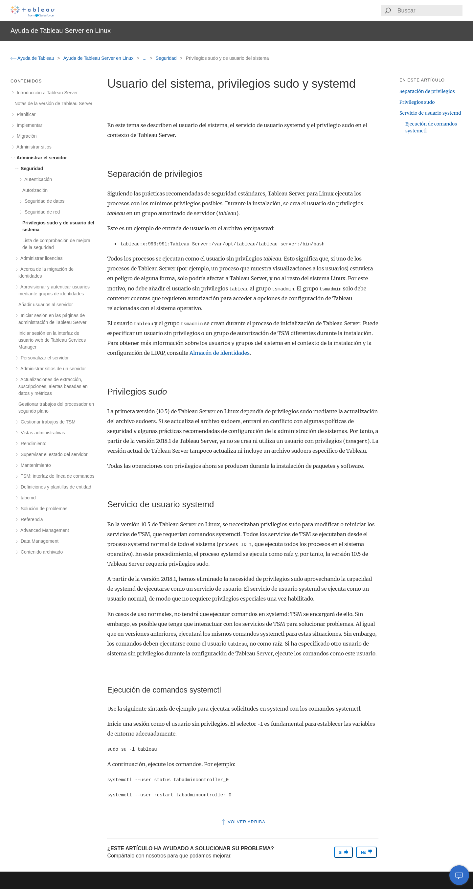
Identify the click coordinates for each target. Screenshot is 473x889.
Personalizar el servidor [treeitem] (43, 357)
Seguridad (167, 58)
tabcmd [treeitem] (27, 497)
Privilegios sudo (417, 102)
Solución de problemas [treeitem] (42, 508)
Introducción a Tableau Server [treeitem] (46, 92)
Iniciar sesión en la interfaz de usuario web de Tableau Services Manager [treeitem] (52, 340)
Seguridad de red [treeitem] (41, 212)
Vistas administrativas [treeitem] (41, 432)
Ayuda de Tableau (33, 58)
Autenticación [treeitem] (37, 179)
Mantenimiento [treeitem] (34, 465)
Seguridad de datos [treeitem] (43, 201)
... (145, 58)
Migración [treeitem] (25, 136)
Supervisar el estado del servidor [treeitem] (53, 454)
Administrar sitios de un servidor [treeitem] (52, 368)
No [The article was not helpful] (366, 852)
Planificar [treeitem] (24, 114)
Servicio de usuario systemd (430, 113)
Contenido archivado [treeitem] (40, 552)
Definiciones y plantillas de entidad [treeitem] (54, 487)
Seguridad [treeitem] (30, 168)
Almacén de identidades (220, 353)
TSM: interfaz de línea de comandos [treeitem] (56, 476)
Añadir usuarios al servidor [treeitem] (45, 304)
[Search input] (429, 10)
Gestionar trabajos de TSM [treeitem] (47, 421)
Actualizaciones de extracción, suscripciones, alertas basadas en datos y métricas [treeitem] (53, 386)
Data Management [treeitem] (38, 541)
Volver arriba (242, 821)
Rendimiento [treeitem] (32, 443)
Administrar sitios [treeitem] (33, 146)
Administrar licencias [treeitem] (40, 258)
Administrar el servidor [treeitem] (40, 157)
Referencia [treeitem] (30, 519)
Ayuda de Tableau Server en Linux (99, 58)
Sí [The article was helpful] (344, 852)
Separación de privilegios (427, 91)
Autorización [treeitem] (35, 190)
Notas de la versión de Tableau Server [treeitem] (53, 103)
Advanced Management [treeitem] (43, 530)
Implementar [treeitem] (28, 125)
